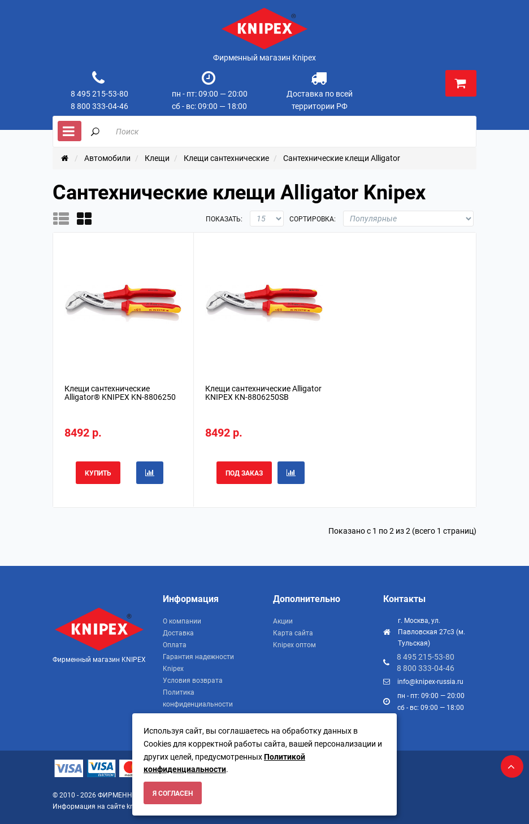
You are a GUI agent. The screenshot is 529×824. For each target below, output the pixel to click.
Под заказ (244, 473)
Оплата (175, 645)
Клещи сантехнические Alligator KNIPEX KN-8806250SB (263, 393)
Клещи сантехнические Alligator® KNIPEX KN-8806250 (120, 393)
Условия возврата (193, 681)
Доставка (178, 633)
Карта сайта (293, 633)
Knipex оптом (294, 645)
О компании (182, 621)
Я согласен (173, 793)
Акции (283, 621)
